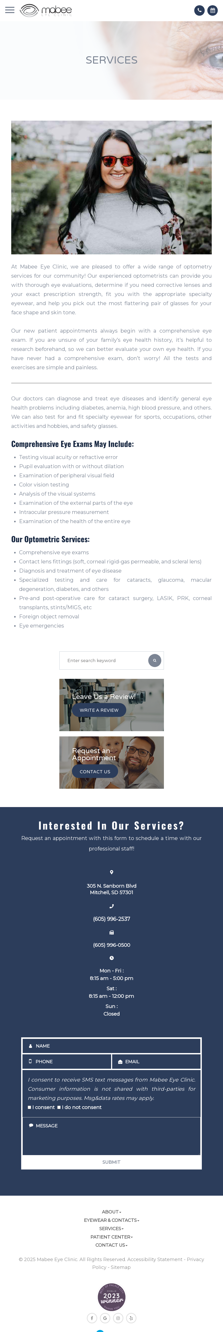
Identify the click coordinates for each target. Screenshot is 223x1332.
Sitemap (121, 1267)
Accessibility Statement (154, 1259)
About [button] (111, 1212)
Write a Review (99, 710)
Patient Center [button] (111, 1237)
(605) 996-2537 (111, 919)
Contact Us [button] (111, 1245)
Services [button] (111, 1228)
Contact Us (95, 771)
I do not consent (79, 1107)
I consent (41, 1107)
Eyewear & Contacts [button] (111, 1220)
